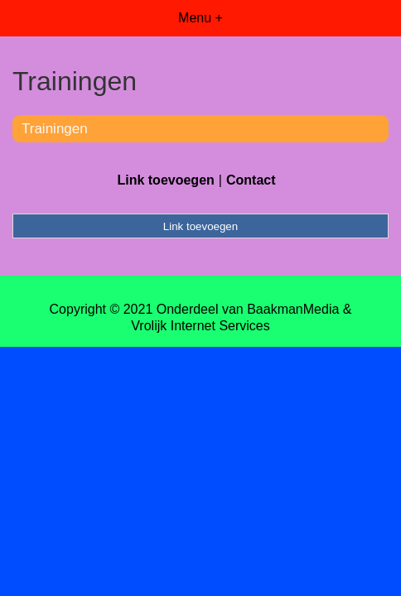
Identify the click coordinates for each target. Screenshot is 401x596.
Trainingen (55, 129)
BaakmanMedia (293, 309)
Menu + (200, 18)
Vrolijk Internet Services (200, 326)
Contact (251, 180)
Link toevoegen (165, 180)
